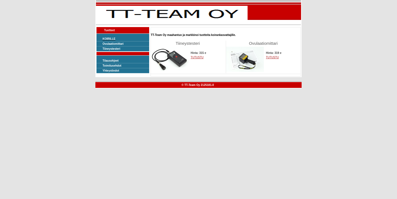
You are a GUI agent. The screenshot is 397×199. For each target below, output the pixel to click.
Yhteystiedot (111, 70)
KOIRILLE (109, 38)
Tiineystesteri (111, 48)
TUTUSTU (197, 57)
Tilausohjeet (111, 60)
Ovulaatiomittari (113, 43)
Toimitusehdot (112, 65)
